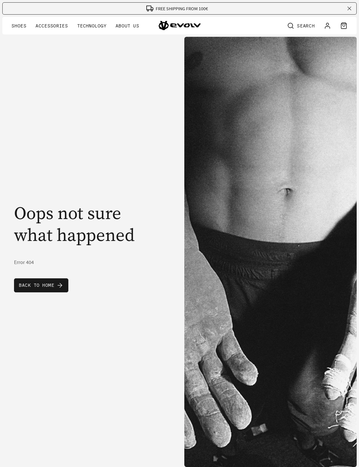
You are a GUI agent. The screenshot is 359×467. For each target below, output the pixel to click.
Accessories (52, 26)
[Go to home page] (179, 26)
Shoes (19, 26)
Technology (91, 26)
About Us (127, 26)
